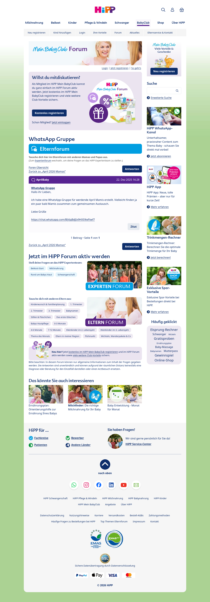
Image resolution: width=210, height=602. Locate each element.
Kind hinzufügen (62, 32)
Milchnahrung (56, 268)
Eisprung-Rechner (164, 329)
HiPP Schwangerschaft (55, 498)
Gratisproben (164, 338)
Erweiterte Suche (161, 98)
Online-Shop (164, 360)
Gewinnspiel (164, 355)
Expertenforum (43, 160)
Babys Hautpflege (40, 323)
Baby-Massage (164, 347)
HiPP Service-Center (138, 444)
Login (82, 32)
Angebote (110, 504)
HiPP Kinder (160, 498)
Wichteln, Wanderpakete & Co (116, 336)
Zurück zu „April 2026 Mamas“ (47, 171)
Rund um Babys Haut (41, 274)
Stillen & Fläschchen (41, 317)
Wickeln (172, 334)
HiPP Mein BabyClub (89, 504)
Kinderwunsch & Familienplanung (48, 304)
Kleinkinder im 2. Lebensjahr (80, 329)
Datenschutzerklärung (52, 515)
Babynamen (72, 310)
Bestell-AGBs (136, 515)
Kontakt (154, 521)
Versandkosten (116, 515)
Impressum (139, 521)
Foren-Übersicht (39, 167)
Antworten (132, 169)
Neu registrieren (36, 32)
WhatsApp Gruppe (43, 188)
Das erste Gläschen (66, 317)
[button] (163, 10)
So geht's (136, 68)
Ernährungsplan (164, 343)
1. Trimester (76, 304)
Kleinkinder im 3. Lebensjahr (115, 329)
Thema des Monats (40, 336)
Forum (118, 32)
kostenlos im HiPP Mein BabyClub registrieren (93, 351)
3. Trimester (55, 310)
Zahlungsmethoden (159, 515)
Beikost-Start (37, 268)
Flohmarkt (90, 336)
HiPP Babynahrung (138, 498)
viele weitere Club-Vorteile (87, 355)
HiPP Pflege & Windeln (85, 498)
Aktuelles (134, 32)
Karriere (98, 515)
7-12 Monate (54, 329)
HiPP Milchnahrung (112, 498)
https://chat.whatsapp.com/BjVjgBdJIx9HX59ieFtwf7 (63, 219)
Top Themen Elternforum (114, 521)
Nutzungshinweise (79, 515)
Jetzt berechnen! (161, 257)
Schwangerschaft (66, 274)
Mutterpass (171, 351)
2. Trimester (37, 310)
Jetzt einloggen (61, 122)
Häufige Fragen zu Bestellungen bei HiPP (73, 521)
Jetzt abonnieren (161, 156)
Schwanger (159, 334)
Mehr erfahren (160, 207)
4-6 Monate (36, 329)
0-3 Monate (60, 323)
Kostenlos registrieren (49, 113)
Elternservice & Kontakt (160, 32)
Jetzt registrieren (119, 68)
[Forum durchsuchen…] (164, 90)
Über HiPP (126, 504)
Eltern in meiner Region (67, 336)
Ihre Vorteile (99, 32)
